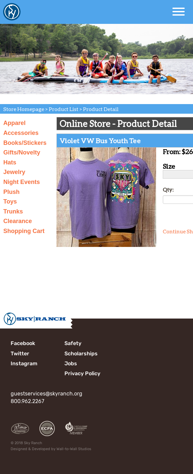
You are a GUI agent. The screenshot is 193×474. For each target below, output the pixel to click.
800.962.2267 (27, 401)
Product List (63, 109)
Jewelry (14, 172)
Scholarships (81, 353)
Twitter (20, 353)
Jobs (70, 363)
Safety (72, 343)
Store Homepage (23, 109)
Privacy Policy (82, 373)
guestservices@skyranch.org (46, 393)
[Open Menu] (178, 11)
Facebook (23, 343)
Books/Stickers (25, 143)
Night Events (21, 182)
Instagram (24, 363)
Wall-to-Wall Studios (73, 449)
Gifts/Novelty (21, 152)
